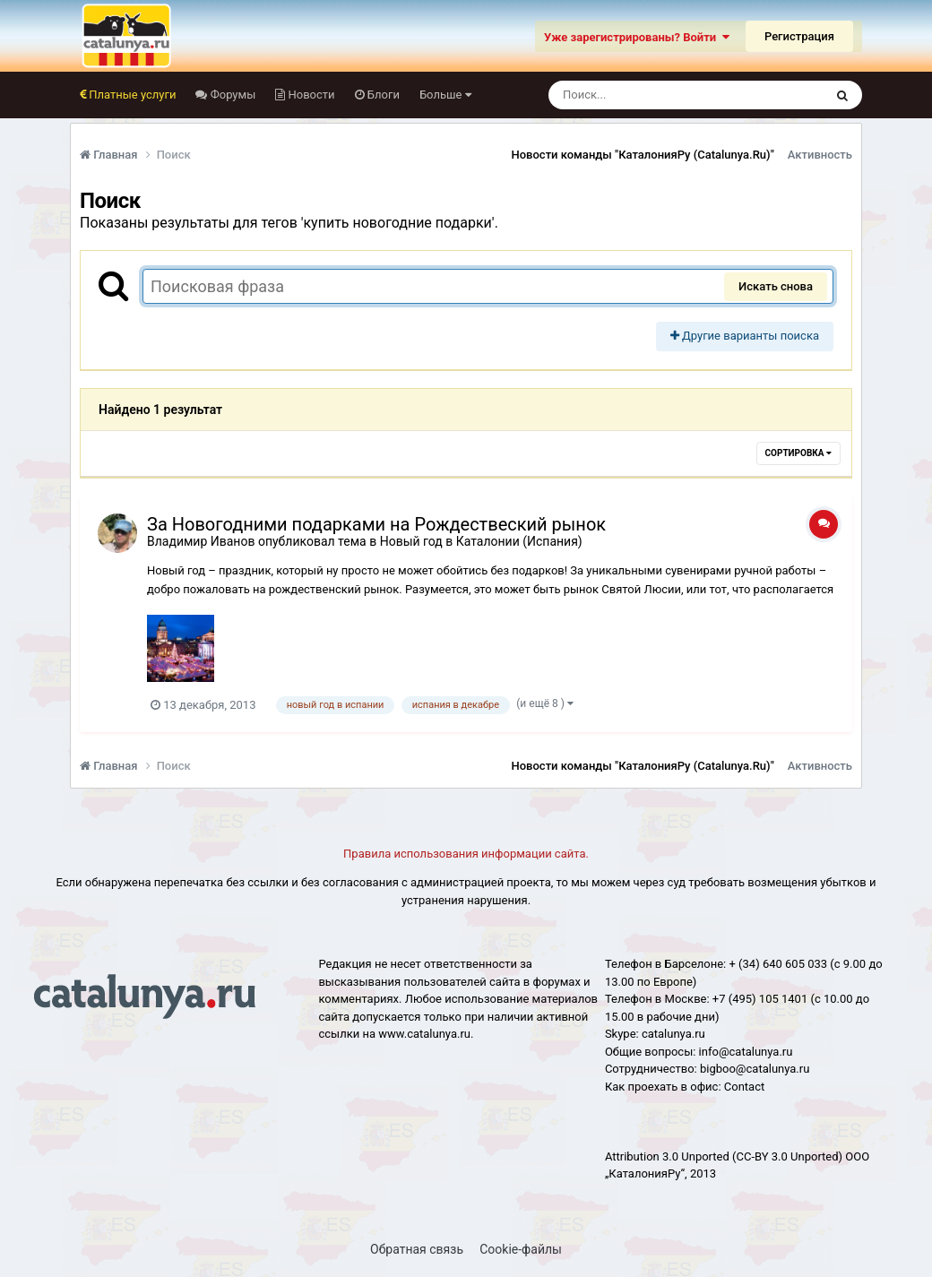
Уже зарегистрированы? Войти (636, 37)
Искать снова (775, 286)
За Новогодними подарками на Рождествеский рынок (376, 524)
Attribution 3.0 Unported (667, 1156)
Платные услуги (131, 94)
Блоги (382, 94)
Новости (309, 94)
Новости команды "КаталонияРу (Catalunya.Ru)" (643, 154)
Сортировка (798, 453)
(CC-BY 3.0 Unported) (787, 1156)
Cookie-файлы (520, 1249)
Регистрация (799, 36)
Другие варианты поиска (744, 335)
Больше (445, 94)
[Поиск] (652, 95)
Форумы (231, 94)
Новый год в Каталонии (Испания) (481, 541)
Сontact (744, 1086)
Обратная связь (416, 1249)
